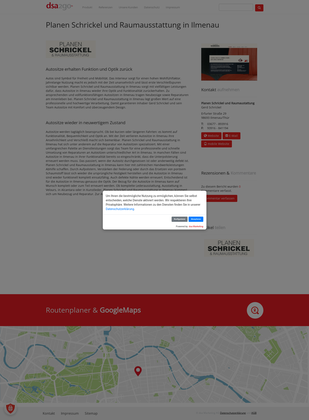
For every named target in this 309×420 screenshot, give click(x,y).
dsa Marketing (196, 226)
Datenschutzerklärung (120, 209)
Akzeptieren (196, 219)
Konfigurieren (179, 219)
